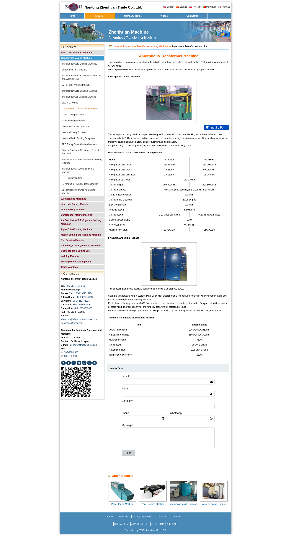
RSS (144, 524)
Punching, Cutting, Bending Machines (81, 245)
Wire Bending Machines (73, 199)
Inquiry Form (216, 127)
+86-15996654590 (82, 304)
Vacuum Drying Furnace (214, 504)
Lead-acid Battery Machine (75, 204)
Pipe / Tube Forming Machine (76, 229)
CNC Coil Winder (70, 102)
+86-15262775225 (81, 301)
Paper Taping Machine (122, 504)
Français (224, 7)
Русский (195, 7)
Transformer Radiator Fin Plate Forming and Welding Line (81, 77)
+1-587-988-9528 (69, 352)
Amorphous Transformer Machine (80, 108)
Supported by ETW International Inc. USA (145, 530)
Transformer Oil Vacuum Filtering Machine (78, 170)
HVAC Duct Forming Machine (76, 52)
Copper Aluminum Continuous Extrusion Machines (81, 152)
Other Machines (69, 267)
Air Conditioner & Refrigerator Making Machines (81, 222)
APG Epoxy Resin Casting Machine (79, 144)
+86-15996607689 (83, 308)
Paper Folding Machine (152, 504)
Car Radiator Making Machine (76, 215)
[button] (100, 16)
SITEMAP (157, 524)
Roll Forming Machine (72, 240)
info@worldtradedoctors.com (83, 345)
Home (116, 46)
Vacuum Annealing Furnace (183, 504)
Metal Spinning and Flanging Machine (81, 235)
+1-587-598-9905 (69, 356)
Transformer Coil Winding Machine (79, 97)
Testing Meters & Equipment (76, 261)
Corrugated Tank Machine (74, 69)
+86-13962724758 (83, 293)
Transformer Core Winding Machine (79, 91)
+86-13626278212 (84, 297)
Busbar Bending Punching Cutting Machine (78, 192)
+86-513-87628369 (75, 286)
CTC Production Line (72, 178)
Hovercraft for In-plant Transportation (80, 184)
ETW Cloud (121, 524)
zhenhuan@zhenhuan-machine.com (79, 319)
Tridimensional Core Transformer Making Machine (82, 161)
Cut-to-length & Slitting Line (76, 251)
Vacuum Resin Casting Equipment (79, 138)
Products (128, 46)
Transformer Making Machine (152, 46)
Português (209, 7)
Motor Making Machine (73, 209)
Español (181, 7)
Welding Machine (70, 256)
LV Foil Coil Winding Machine (76, 85)
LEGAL (171, 524)
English (168, 7)
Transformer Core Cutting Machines (79, 64)
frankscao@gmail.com (72, 323)
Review (177, 516)
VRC (135, 524)
